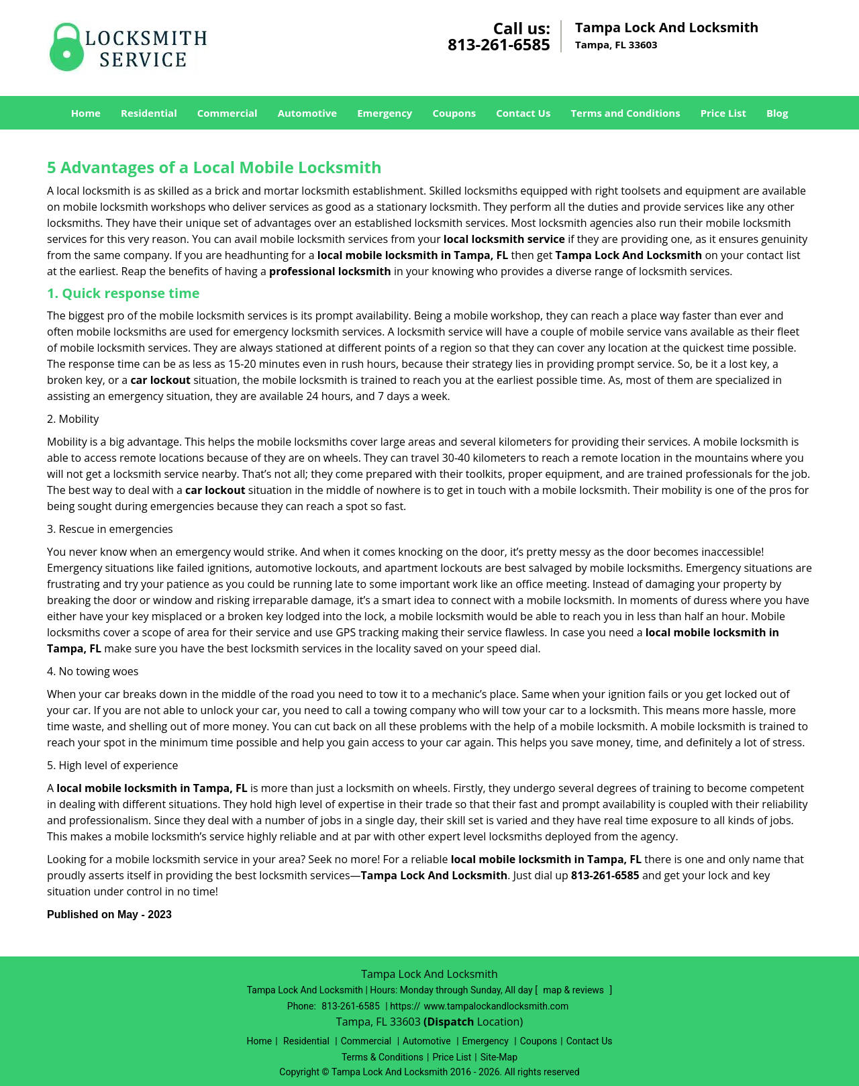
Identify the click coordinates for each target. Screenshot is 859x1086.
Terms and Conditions (625, 112)
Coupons (454, 112)
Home (86, 112)
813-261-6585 (499, 44)
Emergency (384, 112)
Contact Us (523, 112)
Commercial (227, 112)
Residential (149, 112)
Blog (777, 112)
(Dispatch (450, 1021)
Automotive (308, 112)
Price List (723, 112)
